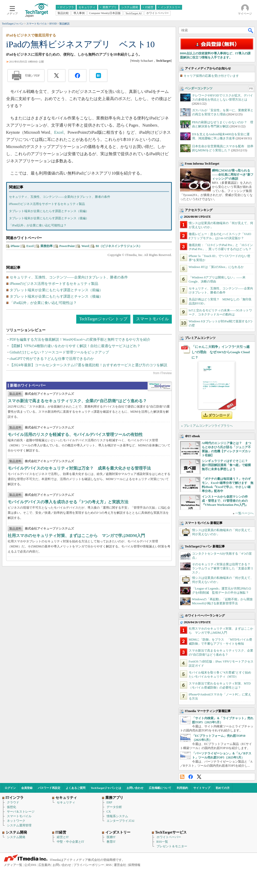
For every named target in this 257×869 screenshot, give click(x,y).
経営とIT (63, 837)
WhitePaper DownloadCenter (160, 386)
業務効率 (46, 246)
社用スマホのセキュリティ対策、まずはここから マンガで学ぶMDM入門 (76, 535)
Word (85, 246)
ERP (109, 802)
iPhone (15, 246)
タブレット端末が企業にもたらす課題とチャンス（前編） (49, 211)
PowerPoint (67, 246)
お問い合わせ (135, 787)
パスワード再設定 (49, 787)
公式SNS (30, 865)
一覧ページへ (244, 513)
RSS (182, 777)
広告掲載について (160, 787)
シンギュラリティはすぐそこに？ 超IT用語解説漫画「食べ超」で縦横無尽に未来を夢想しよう (226, 465)
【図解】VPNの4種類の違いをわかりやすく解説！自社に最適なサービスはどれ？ (75, 346)
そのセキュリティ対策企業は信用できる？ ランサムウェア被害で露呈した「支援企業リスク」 (222, 568)
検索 (251, 30)
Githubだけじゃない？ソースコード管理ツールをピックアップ (59, 352)
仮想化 (11, 807)
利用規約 (182, 787)
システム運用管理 (19, 825)
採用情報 (134, 865)
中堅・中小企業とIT (70, 841)
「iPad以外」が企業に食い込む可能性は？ (37, 225)
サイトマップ (201, 787)
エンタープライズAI (121, 821)
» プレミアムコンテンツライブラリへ (207, 425)
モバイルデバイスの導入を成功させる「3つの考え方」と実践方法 (68, 502)
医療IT (111, 837)
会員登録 (26, 787)
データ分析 (114, 807)
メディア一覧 (13, 865)
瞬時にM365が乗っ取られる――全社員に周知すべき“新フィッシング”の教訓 (232, 174)
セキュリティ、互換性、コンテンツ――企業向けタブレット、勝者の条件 (59, 197)
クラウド (13, 802)
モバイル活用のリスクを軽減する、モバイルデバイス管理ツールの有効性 (75, 434)
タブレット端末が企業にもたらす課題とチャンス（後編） (49, 218)
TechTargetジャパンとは (106, 787)
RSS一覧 (162, 841)
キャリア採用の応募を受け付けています (211, 76)
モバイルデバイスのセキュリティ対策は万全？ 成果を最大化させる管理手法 (79, 468)
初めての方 (223, 787)
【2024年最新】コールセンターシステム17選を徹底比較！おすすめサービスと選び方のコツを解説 (88, 365)
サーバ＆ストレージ (21, 811)
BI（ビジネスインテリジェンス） (119, 246)
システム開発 (16, 837)
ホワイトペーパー (169, 837)
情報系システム (117, 816)
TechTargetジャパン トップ (103, 319)
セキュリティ (66, 802)
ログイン (10, 787)
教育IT (111, 841)
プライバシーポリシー (88, 865)
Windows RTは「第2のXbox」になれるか (216, 267)
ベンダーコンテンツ (199, 88)
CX (109, 811)
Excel (58, 132)
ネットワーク (16, 821)
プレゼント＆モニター (172, 846)
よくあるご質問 (75, 787)
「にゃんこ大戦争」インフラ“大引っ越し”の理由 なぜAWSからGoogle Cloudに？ (221, 352)
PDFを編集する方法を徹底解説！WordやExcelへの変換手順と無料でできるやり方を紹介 (80, 339)
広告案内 (44, 865)
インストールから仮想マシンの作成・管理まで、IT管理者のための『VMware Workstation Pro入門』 (225, 501)
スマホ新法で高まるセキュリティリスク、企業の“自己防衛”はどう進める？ (77, 401)
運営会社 (120, 865)
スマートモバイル (152, 319)
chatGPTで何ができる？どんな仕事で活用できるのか (52, 359)
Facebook (190, 777)
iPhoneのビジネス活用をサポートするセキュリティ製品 (47, 204)
